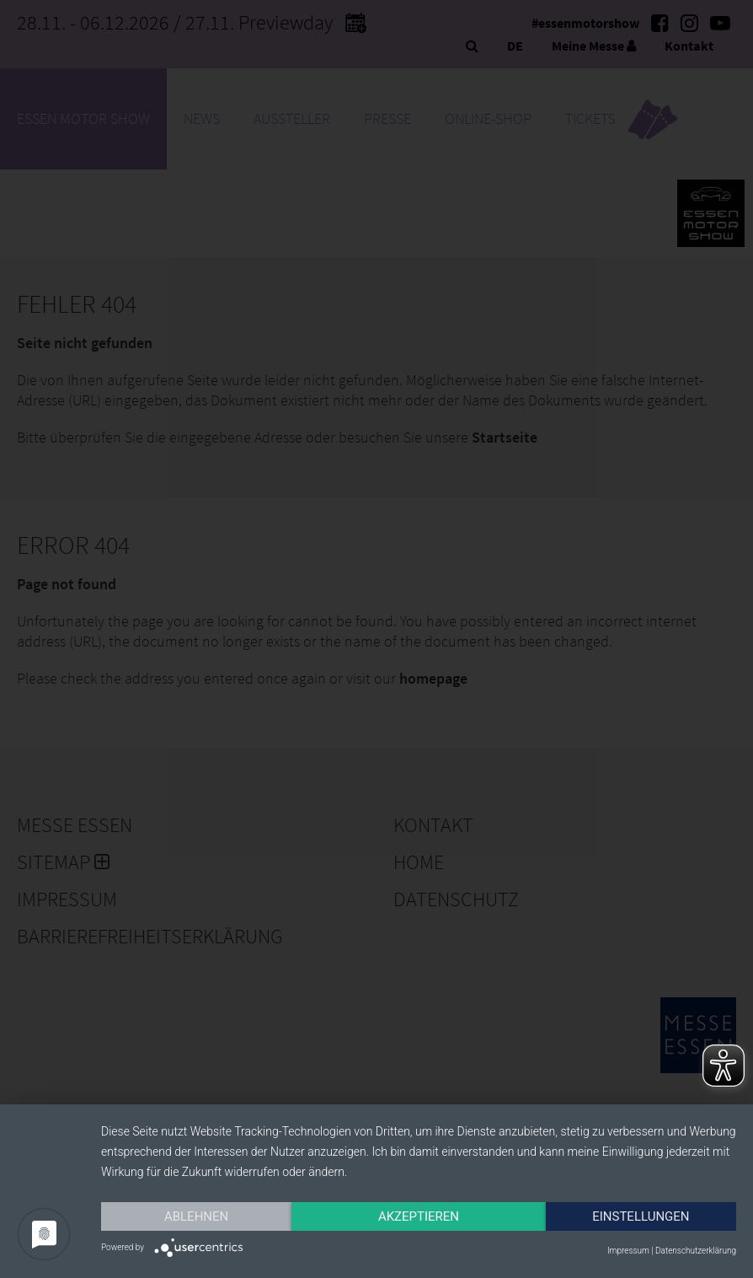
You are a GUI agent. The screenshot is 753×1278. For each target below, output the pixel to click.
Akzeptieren (418, 1216)
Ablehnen (196, 1216)
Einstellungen (640, 1216)
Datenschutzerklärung (695, 1250)
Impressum (628, 1250)
